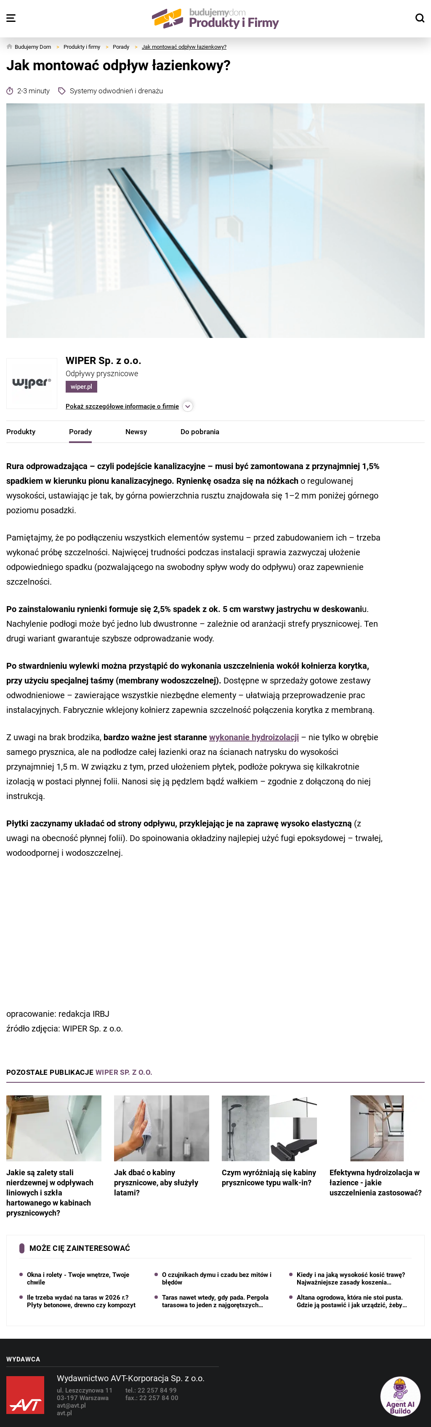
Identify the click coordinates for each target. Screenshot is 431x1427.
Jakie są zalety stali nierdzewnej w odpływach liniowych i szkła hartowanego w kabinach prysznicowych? (53, 1156)
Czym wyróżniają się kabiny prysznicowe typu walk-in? (269, 1141)
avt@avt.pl (71, 1405)
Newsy (136, 431)
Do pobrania (200, 431)
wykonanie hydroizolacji (254, 737)
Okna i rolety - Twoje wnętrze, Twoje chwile (78, 1278)
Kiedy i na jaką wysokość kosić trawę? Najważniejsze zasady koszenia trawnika (351, 1278)
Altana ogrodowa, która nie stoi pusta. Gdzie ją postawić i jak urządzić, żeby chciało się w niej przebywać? (350, 1301)
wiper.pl (81, 386)
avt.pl (64, 1413)
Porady (80, 431)
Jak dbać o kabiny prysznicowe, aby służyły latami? (161, 1146)
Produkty (20, 431)
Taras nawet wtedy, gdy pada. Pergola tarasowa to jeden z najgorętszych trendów (215, 1301)
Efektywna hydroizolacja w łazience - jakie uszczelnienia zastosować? (377, 1146)
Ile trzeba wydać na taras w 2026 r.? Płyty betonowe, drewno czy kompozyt (81, 1301)
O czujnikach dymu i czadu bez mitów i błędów (216, 1278)
